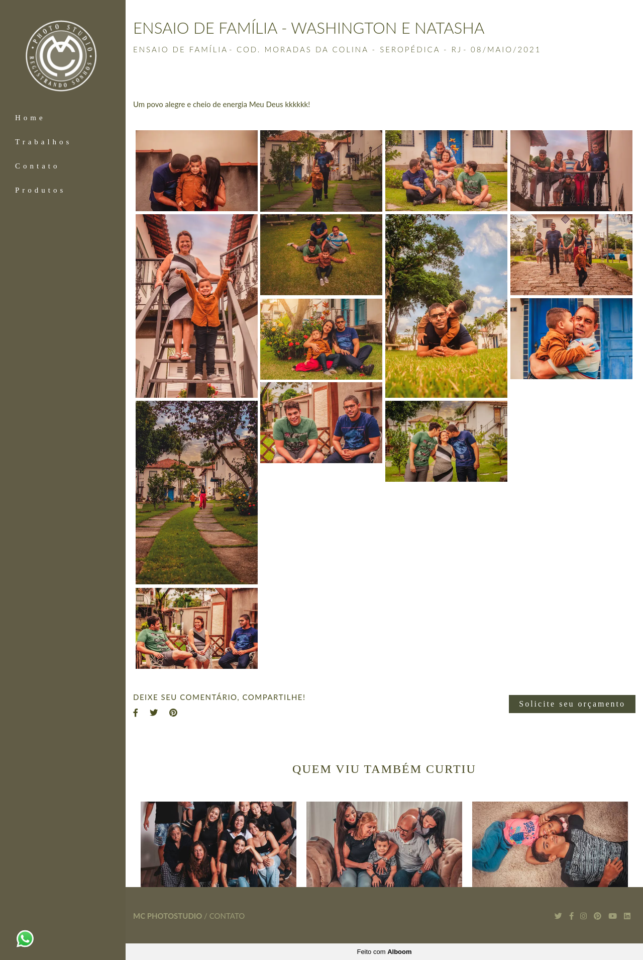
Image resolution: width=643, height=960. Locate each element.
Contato (37, 166)
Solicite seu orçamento (572, 704)
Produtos (40, 190)
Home (30, 118)
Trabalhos (43, 142)
